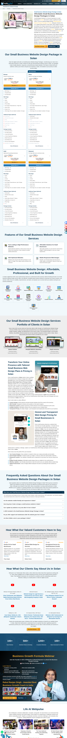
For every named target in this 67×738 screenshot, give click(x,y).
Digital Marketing (28, 4)
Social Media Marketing (23, 686)
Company (51, 4)
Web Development (6, 687)
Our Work (57, 4)
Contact (63, 3)
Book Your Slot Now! (8, 629)
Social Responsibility (54, 693)
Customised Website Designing (9, 683)
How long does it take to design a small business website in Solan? (22, 435)
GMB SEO (20, 684)
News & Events (53, 690)
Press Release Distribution (39, 684)
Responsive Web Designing (8, 693)
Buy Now (10, 85)
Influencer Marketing (38, 695)
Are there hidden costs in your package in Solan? (17, 449)
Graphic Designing (38, 698)
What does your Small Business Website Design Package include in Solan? (24, 423)
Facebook (4, 719)
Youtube (14, 719)
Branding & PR (37, 4)
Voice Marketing (21, 695)
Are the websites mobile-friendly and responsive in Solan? (20, 431)
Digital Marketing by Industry (24, 700)
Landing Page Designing (8, 692)
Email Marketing (21, 692)
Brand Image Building (38, 686)
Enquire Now (52, 46)
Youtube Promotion (22, 687)
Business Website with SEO (12, 284)
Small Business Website (12, 282)
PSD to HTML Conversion (8, 690)
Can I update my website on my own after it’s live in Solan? (20, 438)
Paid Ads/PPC (21, 689)
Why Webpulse (53, 684)
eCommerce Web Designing (8, 686)
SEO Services (21, 683)
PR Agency (36, 683)
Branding (52, 698)
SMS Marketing (21, 693)
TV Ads (35, 693)
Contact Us (52, 697)
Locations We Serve (54, 700)
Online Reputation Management (40, 681)
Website (20, 4)
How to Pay (52, 695)
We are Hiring (56, 1)
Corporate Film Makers (39, 689)
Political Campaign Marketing (24, 698)
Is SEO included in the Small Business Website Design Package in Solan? (24, 442)
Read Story (20, 629)
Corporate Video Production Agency (40, 691)
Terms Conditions (53, 701)
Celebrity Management (39, 697)
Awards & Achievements (55, 689)
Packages (45, 4)
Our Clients (52, 686)
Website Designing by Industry (9, 689)
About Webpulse (53, 681)
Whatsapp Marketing (22, 690)
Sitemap (51, 703)
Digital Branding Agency (39, 687)
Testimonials (52, 687)
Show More (6, 487)
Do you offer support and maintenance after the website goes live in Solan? (24, 445)
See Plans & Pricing (39, 46)
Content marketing (22, 697)
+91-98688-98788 (46, 1)
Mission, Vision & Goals (55, 683)
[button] (29, 668)
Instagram (9, 719)
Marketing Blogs (53, 692)
